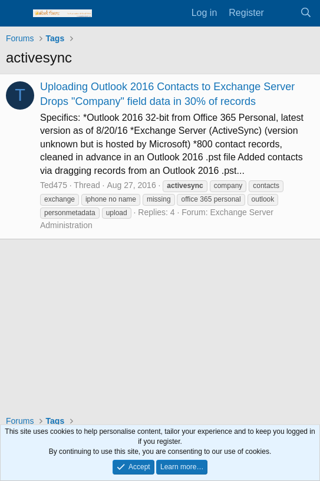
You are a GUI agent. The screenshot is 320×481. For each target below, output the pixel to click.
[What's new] (282, 13)
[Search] (305, 13)
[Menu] (16, 13)
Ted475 (53, 185)
